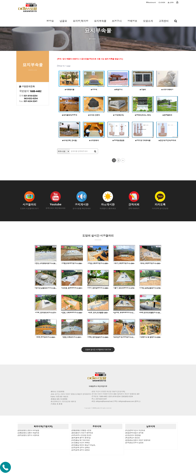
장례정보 (132, 22)
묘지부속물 (100, 22)
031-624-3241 (30, 101)
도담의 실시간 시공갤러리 (98, 237)
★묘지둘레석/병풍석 (69, 115)
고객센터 (164, 22)
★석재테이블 (69, 89)
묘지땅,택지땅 (80, 22)
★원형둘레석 (167, 115)
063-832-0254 (31, 98)
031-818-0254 (30, 95)
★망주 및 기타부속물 (143, 140)
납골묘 (63, 22)
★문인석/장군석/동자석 (167, 140)
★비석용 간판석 (94, 115)
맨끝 (123, 160)
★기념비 (143, 89)
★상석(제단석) (118, 115)
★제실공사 (118, 89)
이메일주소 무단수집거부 (98, 386)
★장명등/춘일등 (118, 140)
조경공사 (117, 22)
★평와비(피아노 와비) (143, 115)
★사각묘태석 (94, 140)
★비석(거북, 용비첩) (69, 140)
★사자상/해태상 (167, 89)
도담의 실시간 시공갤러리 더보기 (98, 350)
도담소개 (148, 22)
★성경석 (94, 89)
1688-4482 (35, 91)
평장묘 (50, 22)
